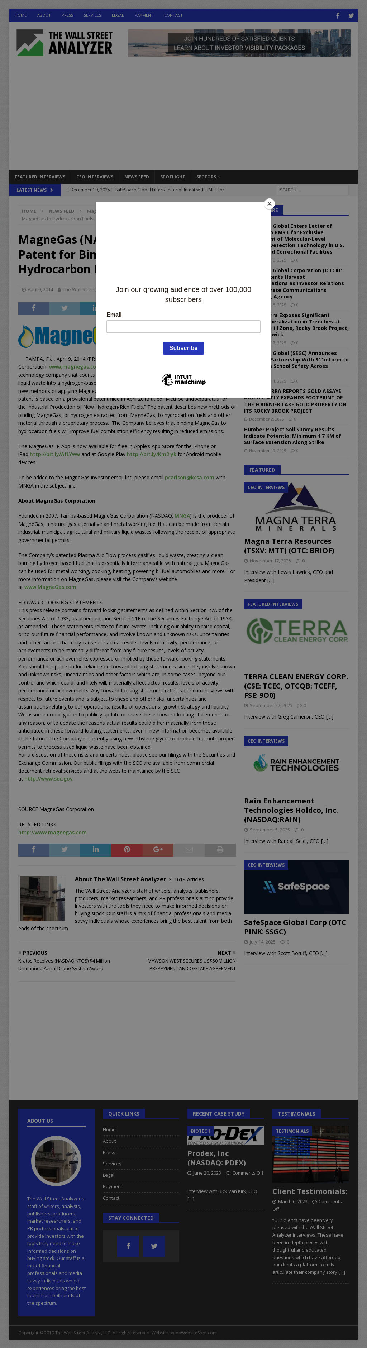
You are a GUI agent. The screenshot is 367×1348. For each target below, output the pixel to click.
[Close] (269, 203)
